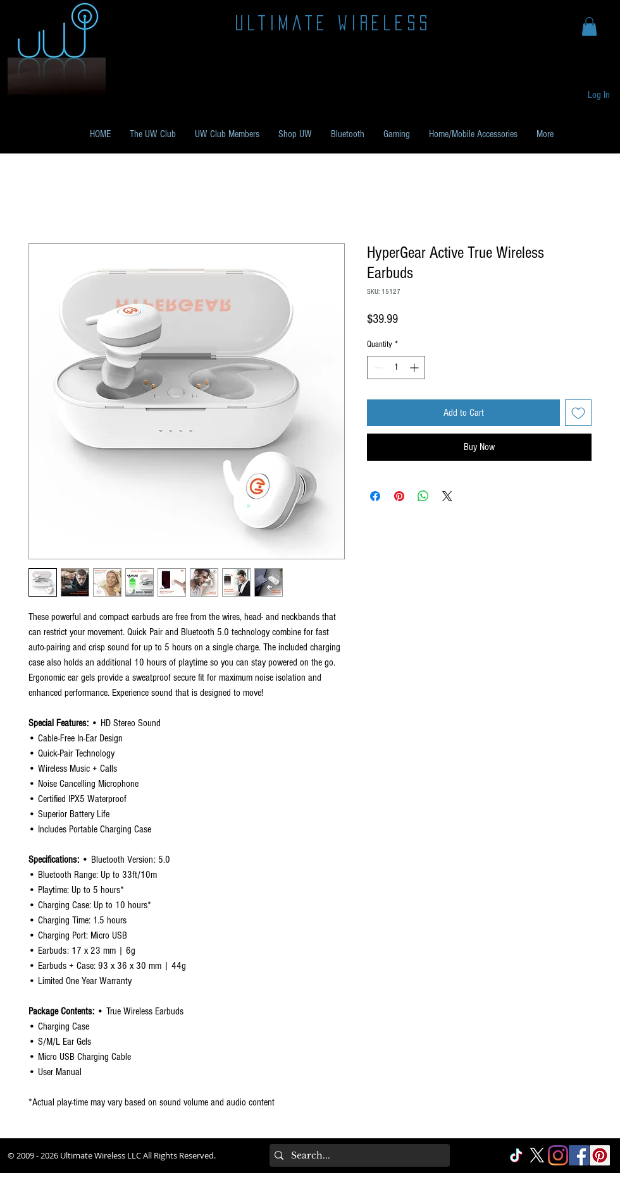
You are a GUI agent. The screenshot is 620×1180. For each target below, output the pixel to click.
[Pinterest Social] (600, 1155)
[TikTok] (516, 1155)
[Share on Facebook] (375, 496)
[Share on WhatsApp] (423, 496)
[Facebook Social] (579, 1155)
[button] (589, 26)
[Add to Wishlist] (578, 412)
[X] (537, 1155)
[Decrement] (377, 367)
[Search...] (357, 1155)
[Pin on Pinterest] (399, 496)
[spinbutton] (396, 367)
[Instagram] (558, 1155)
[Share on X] (447, 496)
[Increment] (415, 367)
